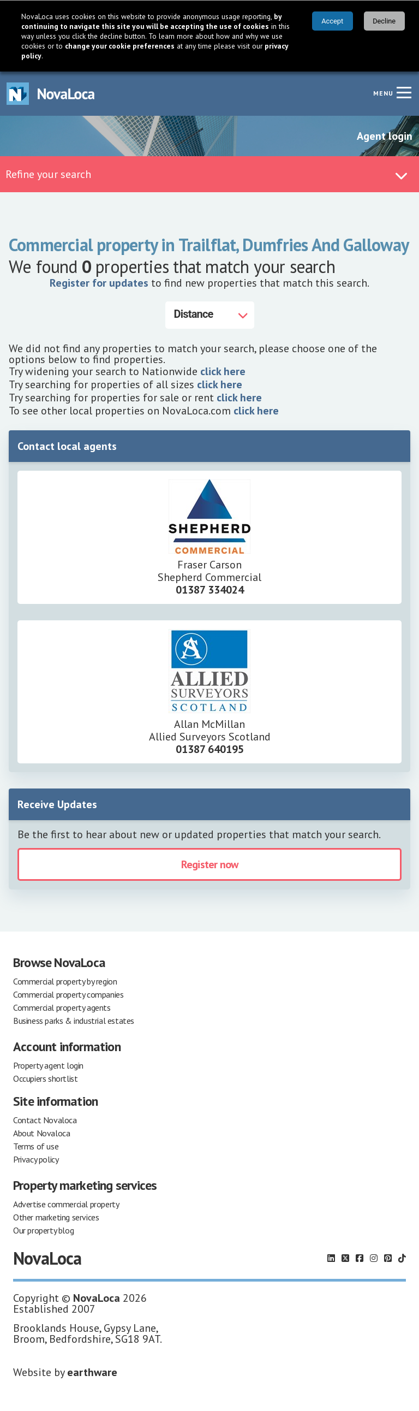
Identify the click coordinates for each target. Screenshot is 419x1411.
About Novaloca (41, 1133)
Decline (384, 21)
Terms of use (35, 1146)
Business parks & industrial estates (73, 1020)
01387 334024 (210, 590)
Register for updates (99, 283)
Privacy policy (35, 1159)
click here (223, 371)
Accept (332, 21)
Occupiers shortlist (45, 1078)
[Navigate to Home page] (51, 93)
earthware (92, 1372)
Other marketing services (56, 1217)
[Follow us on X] (345, 1258)
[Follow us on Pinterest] (388, 1258)
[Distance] (209, 315)
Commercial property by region (65, 981)
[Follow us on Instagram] (374, 1258)
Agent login (384, 136)
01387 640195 (210, 749)
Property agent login (48, 1065)
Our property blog (43, 1230)
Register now (209, 864)
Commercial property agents (62, 1007)
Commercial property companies (68, 994)
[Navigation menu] (404, 92)
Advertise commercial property (66, 1204)
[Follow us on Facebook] (359, 1258)
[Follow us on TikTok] (402, 1258)
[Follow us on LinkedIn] (331, 1258)
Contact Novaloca (45, 1119)
